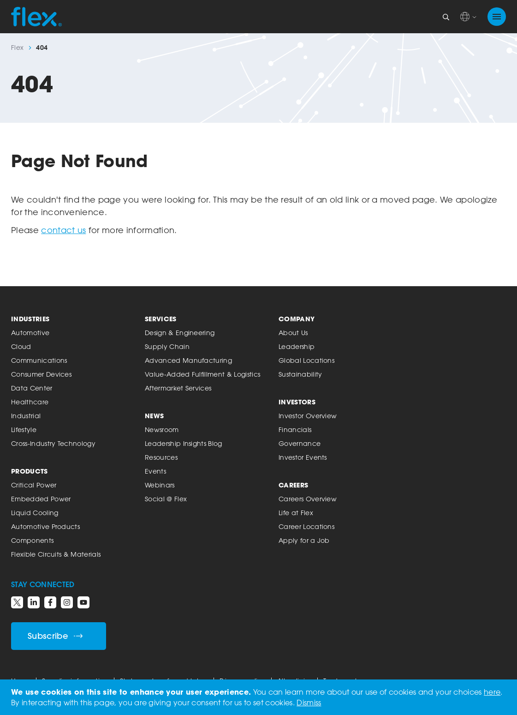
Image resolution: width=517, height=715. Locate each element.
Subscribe (55, 636)
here (492, 692)
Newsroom (162, 429)
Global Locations (306, 360)
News (154, 415)
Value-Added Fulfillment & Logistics (202, 374)
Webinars (160, 485)
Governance (300, 443)
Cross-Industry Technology (53, 443)
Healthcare (29, 402)
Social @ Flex (166, 499)
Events (155, 471)
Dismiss (309, 702)
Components (32, 540)
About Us (293, 332)
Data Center (32, 388)
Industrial (26, 416)
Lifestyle (23, 429)
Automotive (30, 332)
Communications (39, 360)
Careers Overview (308, 499)
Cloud (21, 346)
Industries (30, 318)
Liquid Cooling (34, 513)
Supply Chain (167, 346)
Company (297, 318)
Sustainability (300, 374)
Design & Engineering (179, 332)
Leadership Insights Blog (183, 443)
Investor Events (303, 457)
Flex (17, 47)
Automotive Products (45, 526)
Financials (295, 429)
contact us (63, 230)
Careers (293, 485)
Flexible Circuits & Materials (56, 554)
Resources (161, 457)
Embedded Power (41, 499)
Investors (297, 401)
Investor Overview (308, 416)
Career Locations (306, 526)
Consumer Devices (41, 374)
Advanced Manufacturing (188, 360)
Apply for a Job (304, 540)
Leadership (297, 346)
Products (29, 471)
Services (161, 318)
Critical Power (33, 485)
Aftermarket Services (178, 388)
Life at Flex (296, 513)
